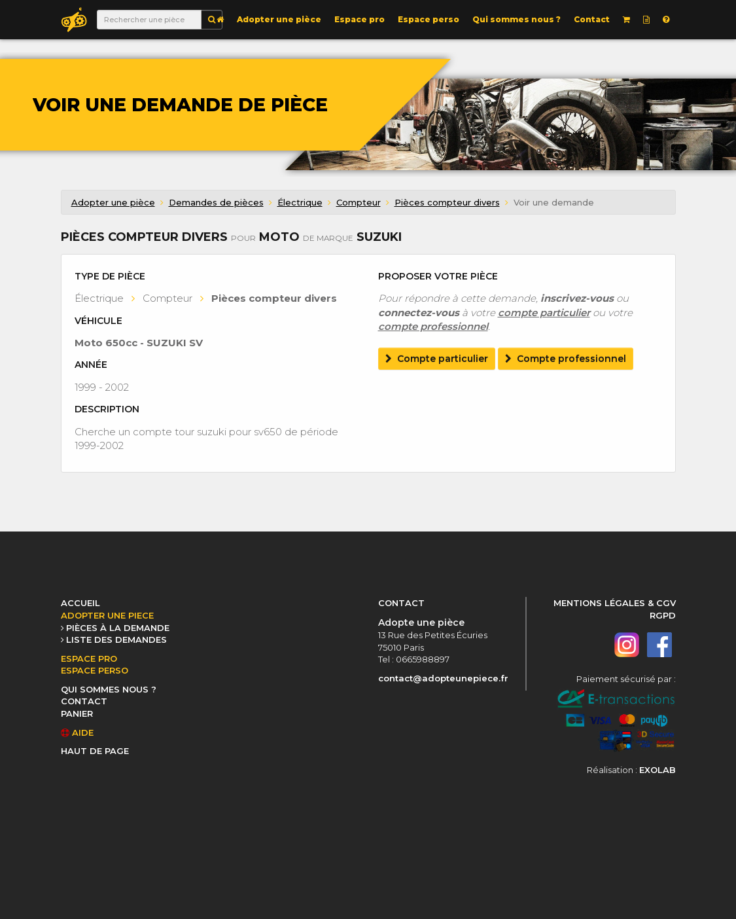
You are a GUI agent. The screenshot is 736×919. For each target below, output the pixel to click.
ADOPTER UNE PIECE (107, 615)
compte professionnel (433, 326)
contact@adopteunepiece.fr (443, 678)
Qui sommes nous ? (516, 19)
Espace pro (359, 19)
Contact (592, 19)
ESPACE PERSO (94, 670)
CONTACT (84, 701)
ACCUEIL (80, 603)
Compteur (358, 202)
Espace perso (428, 19)
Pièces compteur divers (447, 202)
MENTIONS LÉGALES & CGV (614, 603)
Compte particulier (436, 359)
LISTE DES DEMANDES (116, 639)
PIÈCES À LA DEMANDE (117, 627)
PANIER (77, 713)
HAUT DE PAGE (95, 751)
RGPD (663, 615)
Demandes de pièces (216, 202)
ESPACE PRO (89, 658)
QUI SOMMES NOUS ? (108, 689)
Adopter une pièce (279, 19)
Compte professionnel (565, 359)
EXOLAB (657, 770)
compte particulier (544, 312)
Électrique (300, 202)
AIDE (77, 732)
